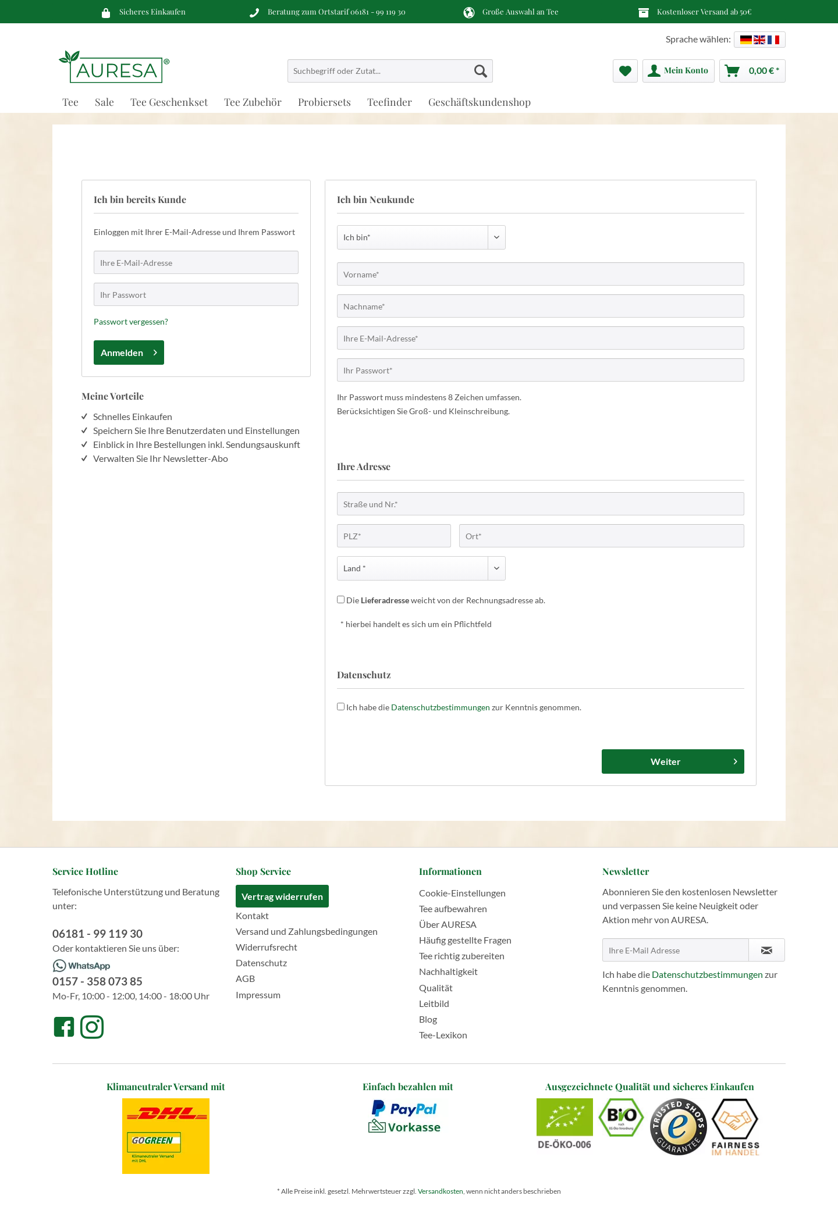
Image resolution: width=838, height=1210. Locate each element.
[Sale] (104, 101)
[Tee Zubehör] (253, 101)
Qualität (436, 987)
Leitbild (434, 1003)
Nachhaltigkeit (448, 971)
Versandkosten (440, 1191)
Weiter (694, 759)
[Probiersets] (324, 101)
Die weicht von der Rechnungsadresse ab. (445, 600)
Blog (428, 1018)
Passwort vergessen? (131, 321)
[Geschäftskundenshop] (479, 101)
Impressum (258, 994)
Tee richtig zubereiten (462, 955)
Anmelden (129, 350)
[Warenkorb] (752, 71)
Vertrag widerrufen (282, 896)
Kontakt (252, 915)
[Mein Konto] (678, 71)
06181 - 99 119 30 (378, 11)
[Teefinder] (389, 101)
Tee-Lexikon (443, 1034)
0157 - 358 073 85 (97, 981)
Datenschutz (261, 962)
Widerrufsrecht (266, 946)
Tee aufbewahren (453, 908)
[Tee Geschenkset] (169, 101)
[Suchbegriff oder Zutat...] (390, 71)
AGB (245, 978)
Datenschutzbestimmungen (440, 707)
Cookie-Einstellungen (462, 892)
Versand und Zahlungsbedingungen (307, 931)
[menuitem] (390, 75)
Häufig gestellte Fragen (465, 939)
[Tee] (70, 101)
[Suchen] (480, 71)
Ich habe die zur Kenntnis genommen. (463, 707)
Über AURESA (448, 924)
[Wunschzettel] (625, 71)
